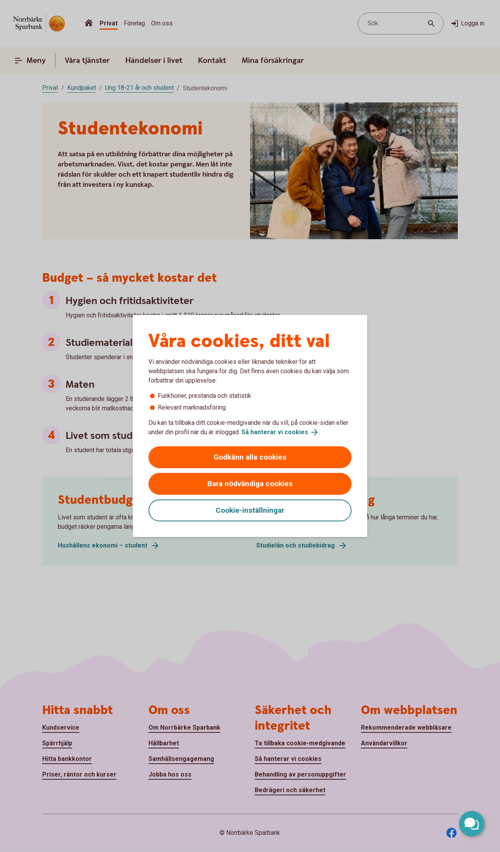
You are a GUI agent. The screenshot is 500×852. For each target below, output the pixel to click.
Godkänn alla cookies (250, 457)
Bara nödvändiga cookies (250, 483)
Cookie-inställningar (250, 510)
